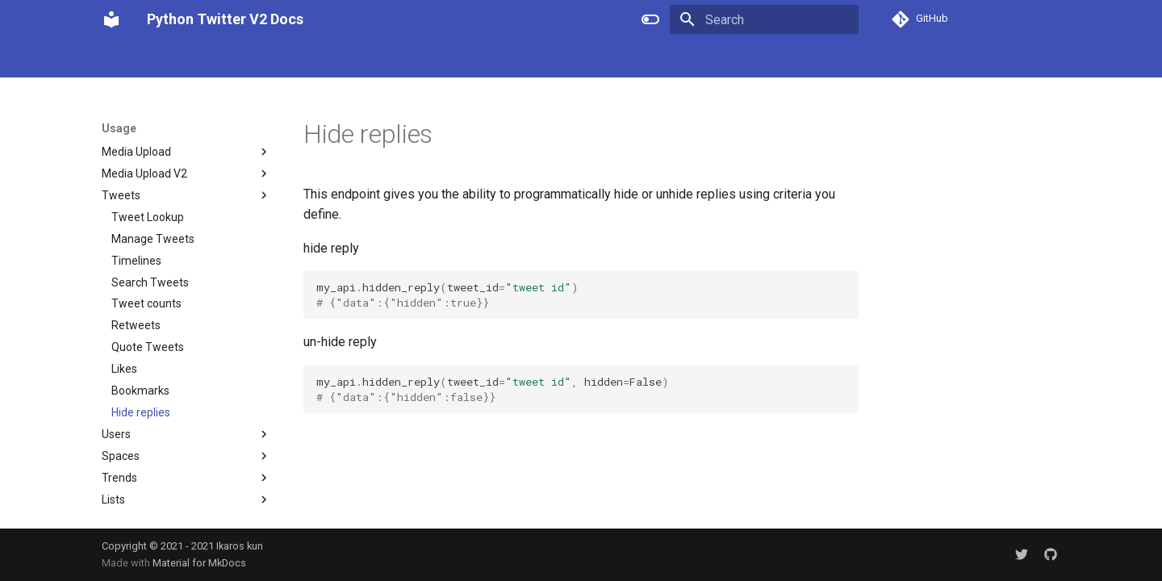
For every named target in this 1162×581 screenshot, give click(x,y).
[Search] (764, 19)
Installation (210, 58)
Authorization (292, 58)
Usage (503, 58)
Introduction (132, 58)
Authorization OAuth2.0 (407, 58)
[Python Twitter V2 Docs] (111, 19)
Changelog (566, 58)
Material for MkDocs (199, 563)
